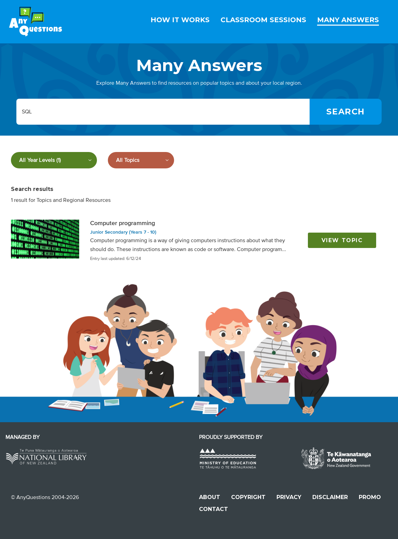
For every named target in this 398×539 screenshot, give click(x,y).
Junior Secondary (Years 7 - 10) (123, 232)
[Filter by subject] (141, 160)
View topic (342, 240)
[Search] (346, 112)
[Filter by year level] (54, 160)
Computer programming (122, 223)
